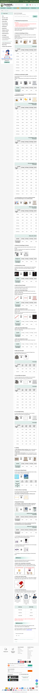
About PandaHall (5, 19)
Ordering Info (4, 26)
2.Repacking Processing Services (7, 41)
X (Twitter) (30, 662)
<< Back (16, 641)
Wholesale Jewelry (25, 8)
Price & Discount (5, 23)
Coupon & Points (5, 24)
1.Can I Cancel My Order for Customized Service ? (6, 39)
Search (35, 16)
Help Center (6, 10)
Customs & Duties (5, 31)
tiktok (25, 662)
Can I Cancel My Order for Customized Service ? (25, 639)
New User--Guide (5, 17)
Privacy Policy (4, 21)
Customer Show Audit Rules (7, 46)
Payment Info (4, 28)
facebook (19, 662)
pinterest (23, 662)
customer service (29, 629)
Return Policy (4, 44)
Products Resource (5, 33)
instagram (27, 662)
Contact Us (7, 62)
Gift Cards (28, 658)
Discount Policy (20, 653)
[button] (38, 8)
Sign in (32, 5)
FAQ (3, 16)
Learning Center (29, 655)
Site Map (19, 652)
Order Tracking (37, 680)
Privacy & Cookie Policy (28, 667)
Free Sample (4, 35)
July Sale (16, 8)
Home (2, 10)
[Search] (24, 5)
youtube (21, 662)
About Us (19, 648)
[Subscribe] (19, 671)
